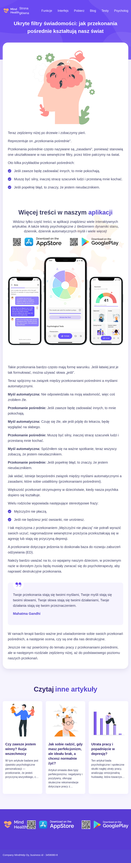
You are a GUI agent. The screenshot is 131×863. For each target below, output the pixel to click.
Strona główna (24, 11)
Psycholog (121, 10)
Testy (105, 10)
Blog (93, 10)
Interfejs (63, 10)
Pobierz (79, 10)
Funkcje (46, 10)
